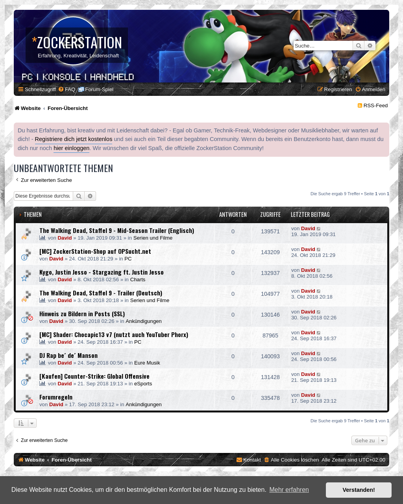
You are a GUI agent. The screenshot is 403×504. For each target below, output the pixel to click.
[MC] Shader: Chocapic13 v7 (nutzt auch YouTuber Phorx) (113, 334)
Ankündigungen (144, 321)
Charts (138, 279)
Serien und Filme (153, 238)
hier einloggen (71, 148)
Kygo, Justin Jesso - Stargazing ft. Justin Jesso (101, 272)
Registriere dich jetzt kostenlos (74, 139)
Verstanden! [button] (359, 490)
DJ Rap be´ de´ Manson (68, 355)
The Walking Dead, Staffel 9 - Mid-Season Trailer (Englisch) (116, 230)
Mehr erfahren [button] (289, 489)
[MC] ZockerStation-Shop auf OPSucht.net (95, 251)
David (65, 238)
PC (127, 259)
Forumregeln (55, 396)
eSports (143, 384)
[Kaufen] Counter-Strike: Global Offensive (94, 376)
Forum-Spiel (99, 89)
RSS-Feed (376, 105)
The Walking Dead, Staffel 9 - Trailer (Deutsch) (100, 292)
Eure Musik (147, 363)
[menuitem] (66, 89)
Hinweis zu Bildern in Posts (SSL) (82, 313)
